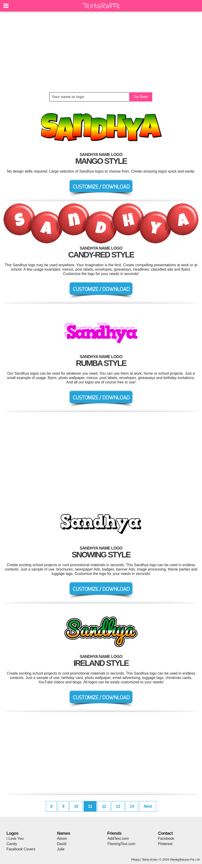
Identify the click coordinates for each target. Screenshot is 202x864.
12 (104, 806)
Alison (62, 838)
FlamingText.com (121, 844)
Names (63, 833)
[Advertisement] (101, 52)
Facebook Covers (20, 849)
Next (148, 806)
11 (90, 806)
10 (76, 806)
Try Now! (140, 97)
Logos (12, 833)
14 (132, 806)
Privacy (135, 859)
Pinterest (165, 844)
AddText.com (118, 838)
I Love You (15, 838)
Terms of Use (149, 859)
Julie (60, 849)
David (61, 844)
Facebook (166, 838)
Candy (11, 844)
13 (118, 806)
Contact (165, 833)
